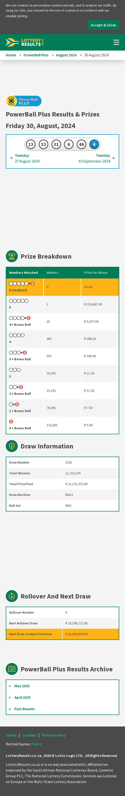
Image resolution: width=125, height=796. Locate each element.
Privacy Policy (53, 735)
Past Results (24, 708)
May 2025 (22, 685)
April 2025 (22, 697)
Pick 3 (36, 744)
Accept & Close (103, 25)
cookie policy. (17, 15)
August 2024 (66, 54)
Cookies (29, 735)
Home (11, 54)
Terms (11, 735)
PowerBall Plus (36, 54)
